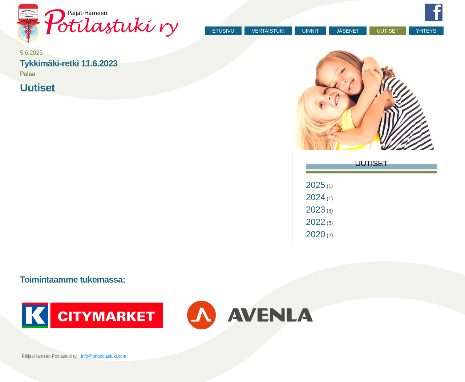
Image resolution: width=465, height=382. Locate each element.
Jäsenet (347, 31)
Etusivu (223, 31)
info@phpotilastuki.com (103, 356)
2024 (315, 197)
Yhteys (426, 31)
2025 (315, 185)
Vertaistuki (268, 31)
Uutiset (388, 31)
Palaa (27, 74)
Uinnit (310, 31)
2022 (315, 222)
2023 (315, 209)
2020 (315, 234)
